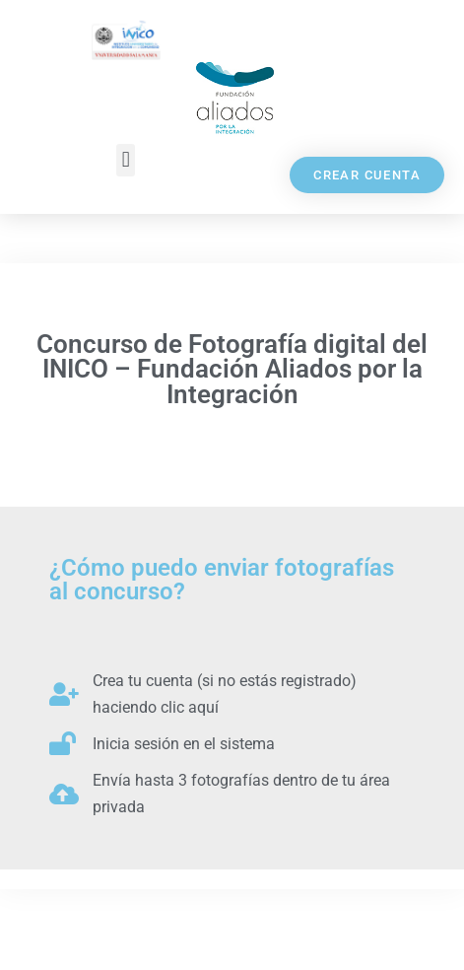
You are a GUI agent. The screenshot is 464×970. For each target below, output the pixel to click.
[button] (125, 160)
